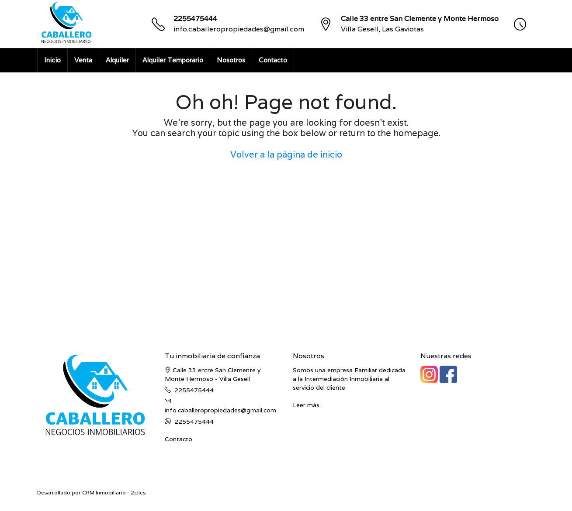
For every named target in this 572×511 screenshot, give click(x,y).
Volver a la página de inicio (286, 154)
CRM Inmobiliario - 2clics (114, 492)
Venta (83, 60)
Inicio (52, 60)
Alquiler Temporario (172, 60)
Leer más (306, 405)
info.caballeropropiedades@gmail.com (238, 29)
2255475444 (195, 18)
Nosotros (231, 60)
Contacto (273, 60)
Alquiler (117, 60)
